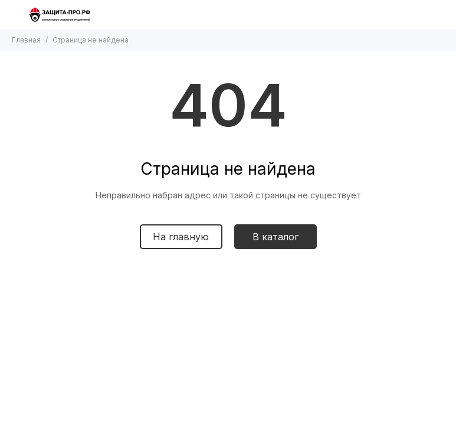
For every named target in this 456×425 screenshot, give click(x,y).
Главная (26, 39)
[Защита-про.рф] (59, 15)
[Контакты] (438, 15)
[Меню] (14, 15)
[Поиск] (415, 15)
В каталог (275, 237)
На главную (181, 237)
